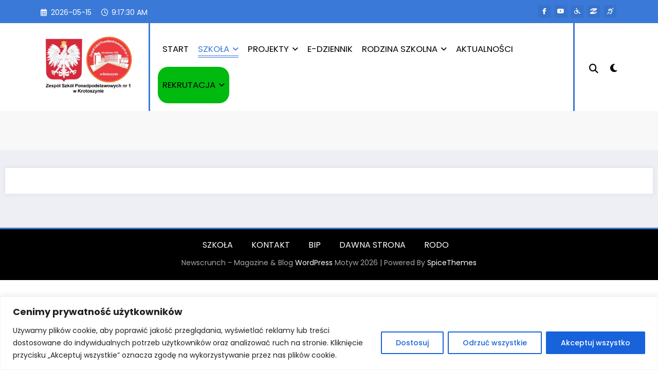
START (175, 49)
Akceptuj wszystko (595, 343)
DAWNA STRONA (372, 245)
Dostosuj (412, 343)
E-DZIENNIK (330, 49)
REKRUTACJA (193, 85)
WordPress (314, 262)
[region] (329, 333)
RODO (436, 245)
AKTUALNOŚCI (484, 49)
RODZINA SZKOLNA (404, 49)
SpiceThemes (452, 262)
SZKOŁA (218, 49)
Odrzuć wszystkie (495, 343)
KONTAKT (270, 245)
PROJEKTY (273, 49)
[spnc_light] (613, 67)
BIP (314, 245)
